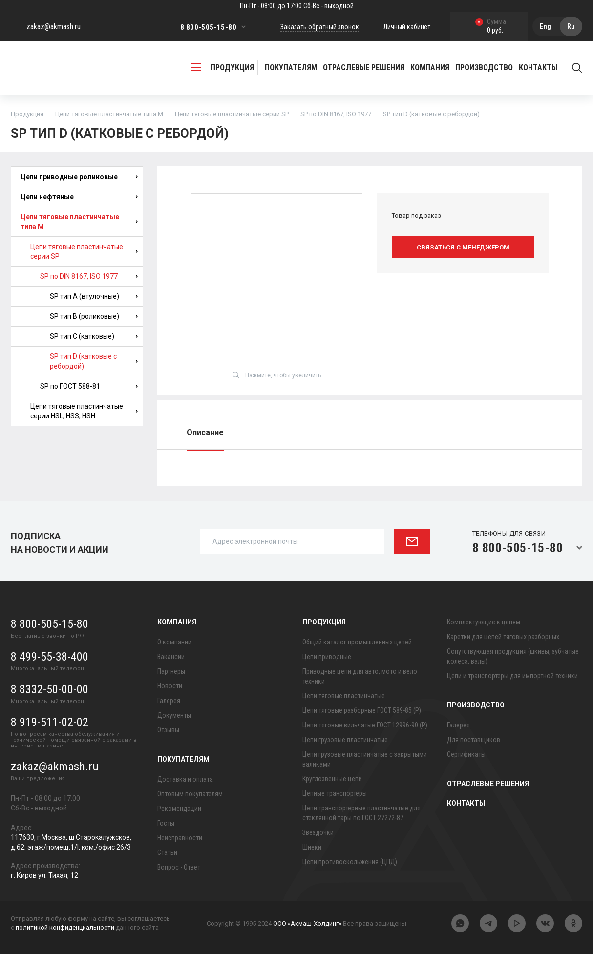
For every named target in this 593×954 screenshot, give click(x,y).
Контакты (538, 67)
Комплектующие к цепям (483, 622)
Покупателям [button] (291, 67)
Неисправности (179, 838)
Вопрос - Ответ (178, 867)
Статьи (167, 852)
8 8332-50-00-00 (49, 689)
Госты (165, 823)
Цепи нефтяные (79, 197)
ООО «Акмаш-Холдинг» (307, 923)
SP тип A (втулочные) (94, 296)
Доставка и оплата (185, 779)
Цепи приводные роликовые (79, 177)
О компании (174, 642)
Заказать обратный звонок (319, 27)
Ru (571, 26)
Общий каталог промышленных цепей (357, 642)
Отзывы (168, 730)
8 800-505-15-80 (208, 27)
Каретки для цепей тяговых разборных (503, 637)
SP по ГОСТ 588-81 (89, 386)
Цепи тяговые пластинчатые (343, 696)
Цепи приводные (326, 657)
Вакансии (171, 657)
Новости (169, 686)
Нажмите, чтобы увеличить (277, 375)
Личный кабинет (406, 27)
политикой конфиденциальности (65, 927)
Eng (545, 26)
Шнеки (311, 847)
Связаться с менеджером (463, 247)
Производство (476, 705)
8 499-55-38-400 (49, 657)
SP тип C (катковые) (94, 336)
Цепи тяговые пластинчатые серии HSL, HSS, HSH (84, 411)
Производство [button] (484, 67)
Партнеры (171, 671)
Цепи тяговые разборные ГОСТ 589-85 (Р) (361, 710)
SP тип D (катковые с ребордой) (94, 361)
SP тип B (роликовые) (94, 316)
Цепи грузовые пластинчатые (345, 740)
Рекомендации (179, 808)
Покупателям (183, 759)
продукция (222, 67)
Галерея (168, 701)
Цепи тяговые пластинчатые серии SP (232, 114)
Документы (174, 715)
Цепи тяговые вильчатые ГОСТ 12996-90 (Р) (364, 725)
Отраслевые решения (363, 67)
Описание (205, 432)
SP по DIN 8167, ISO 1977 (335, 114)
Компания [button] (429, 67)
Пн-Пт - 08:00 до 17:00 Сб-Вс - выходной (297, 6)
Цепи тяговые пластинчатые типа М (109, 114)
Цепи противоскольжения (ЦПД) (349, 862)
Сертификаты (466, 754)
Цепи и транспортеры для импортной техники (512, 676)
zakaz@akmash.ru (53, 26)
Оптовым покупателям (190, 794)
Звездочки (318, 832)
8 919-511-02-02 (49, 722)
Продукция (27, 114)
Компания (176, 622)
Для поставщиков (473, 740)
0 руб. (490, 26)
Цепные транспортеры (334, 793)
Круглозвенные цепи (332, 779)
